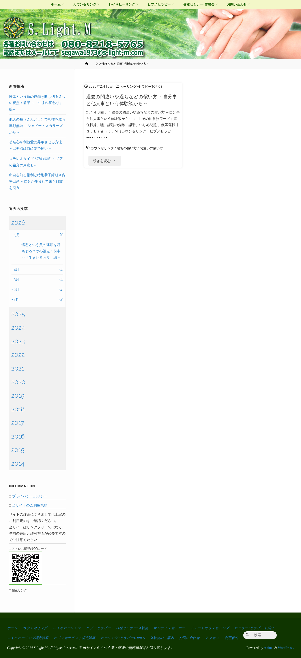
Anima (268, 648)
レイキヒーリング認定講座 (28, 638)
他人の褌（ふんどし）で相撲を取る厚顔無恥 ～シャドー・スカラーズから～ (37, 125)
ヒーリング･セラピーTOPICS (142, 86)
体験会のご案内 (166, 638)
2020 (18, 382)
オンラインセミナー (173, 628)
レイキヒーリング (68, 628)
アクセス (218, 638)
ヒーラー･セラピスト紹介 (258, 628)
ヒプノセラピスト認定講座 (76, 638)
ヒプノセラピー (99, 628)
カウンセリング (103, 148)
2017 (17, 422)
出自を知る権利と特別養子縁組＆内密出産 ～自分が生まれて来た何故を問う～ (37, 181)
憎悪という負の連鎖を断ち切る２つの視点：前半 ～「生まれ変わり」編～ (37, 103)
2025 (18, 314)
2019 (17, 395)
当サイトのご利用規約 (29, 505)
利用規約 (238, 638)
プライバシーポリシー (29, 496)
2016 (18, 436)
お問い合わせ (194, 638)
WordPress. (286, 648)
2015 (17, 450)
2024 (18, 327)
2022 (18, 354)
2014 (17, 463)
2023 (18, 341)
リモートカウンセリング (213, 628)
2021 (17, 368)
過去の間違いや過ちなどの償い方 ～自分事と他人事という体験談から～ (131, 100)
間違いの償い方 (155, 148)
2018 (18, 409)
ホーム (12, 628)
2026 (18, 222)
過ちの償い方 (129, 148)
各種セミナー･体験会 (134, 628)
